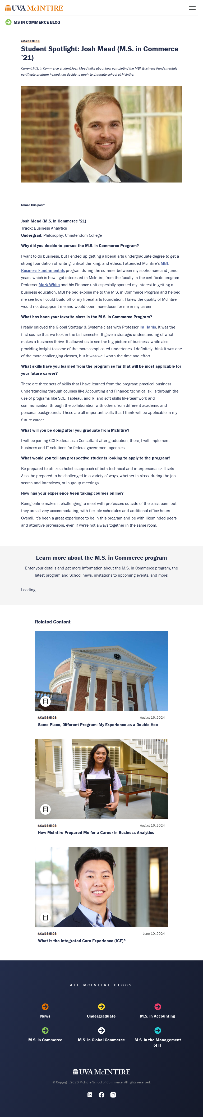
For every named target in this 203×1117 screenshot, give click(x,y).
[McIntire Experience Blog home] (34, 8)
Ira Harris (148, 327)
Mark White (49, 284)
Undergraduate (101, 1011)
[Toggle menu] (192, 8)
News (45, 1011)
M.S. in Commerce (45, 1034)
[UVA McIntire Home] (102, 1072)
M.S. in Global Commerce (101, 1034)
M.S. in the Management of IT (158, 1037)
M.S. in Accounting (158, 1011)
